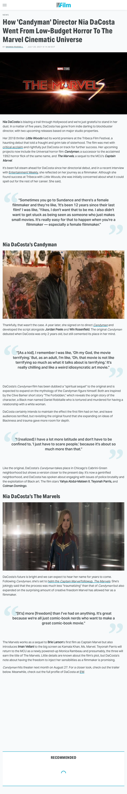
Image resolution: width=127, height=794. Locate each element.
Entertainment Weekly (23, 172)
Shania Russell (14, 47)
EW (82, 672)
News (6, 15)
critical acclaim (13, 147)
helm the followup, (79, 581)
